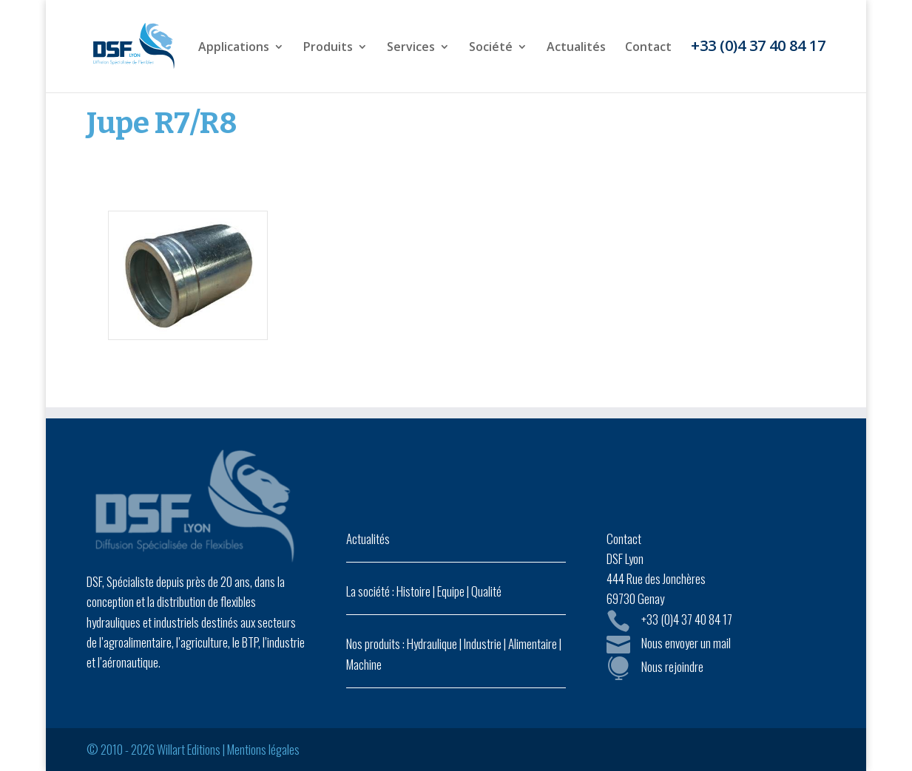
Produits (328, 48)
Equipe (451, 591)
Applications (233, 48)
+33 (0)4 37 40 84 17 (758, 48)
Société (491, 48)
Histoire (413, 591)
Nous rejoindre (672, 666)
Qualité (486, 591)
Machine (364, 664)
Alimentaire (532, 643)
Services (411, 48)
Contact (648, 48)
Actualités (576, 48)
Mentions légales (263, 749)
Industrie (482, 643)
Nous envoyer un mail (686, 643)
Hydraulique (432, 643)
